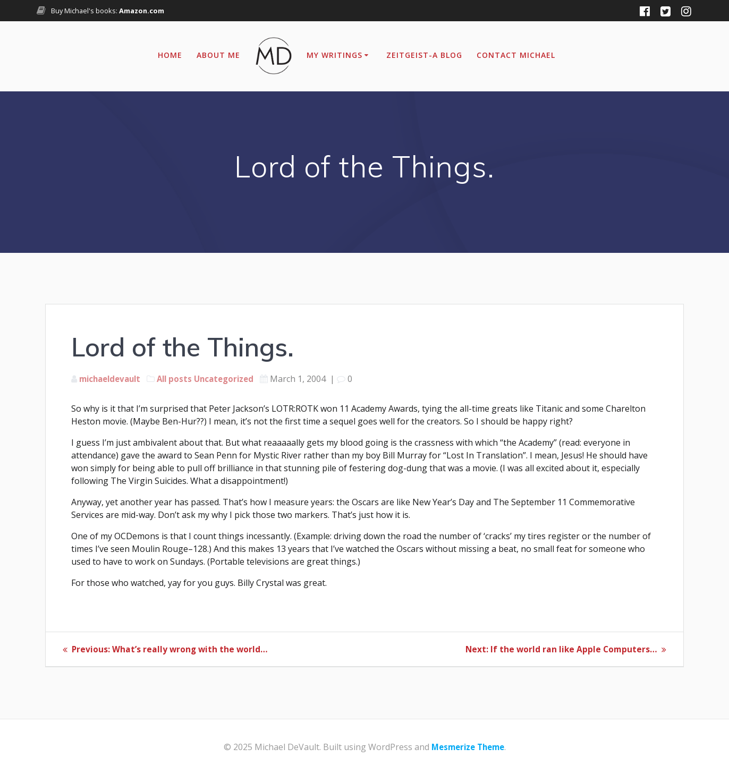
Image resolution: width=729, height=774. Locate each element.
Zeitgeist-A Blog (424, 55)
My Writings (334, 55)
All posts (181, 379)
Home (170, 55)
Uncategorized (233, 379)
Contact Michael (516, 55)
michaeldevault (112, 379)
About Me (218, 55)
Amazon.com (141, 10)
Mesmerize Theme (468, 747)
